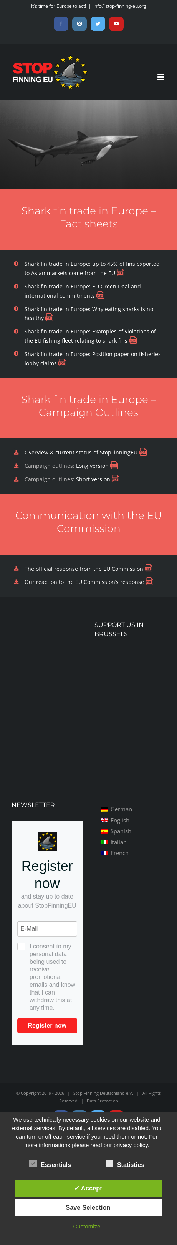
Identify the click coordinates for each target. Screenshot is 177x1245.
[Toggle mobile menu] (161, 77)
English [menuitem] (120, 820)
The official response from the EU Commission (84, 568)
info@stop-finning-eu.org (119, 6)
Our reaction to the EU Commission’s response (84, 581)
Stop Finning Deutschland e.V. (103, 1093)
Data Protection (102, 1101)
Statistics (125, 1164)
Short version (94, 479)
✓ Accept (88, 1188)
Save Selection (88, 1207)
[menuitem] (117, 809)
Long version (93, 465)
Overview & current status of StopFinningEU (81, 452)
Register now (47, 1025)
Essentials (50, 1164)
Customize (86, 1226)
